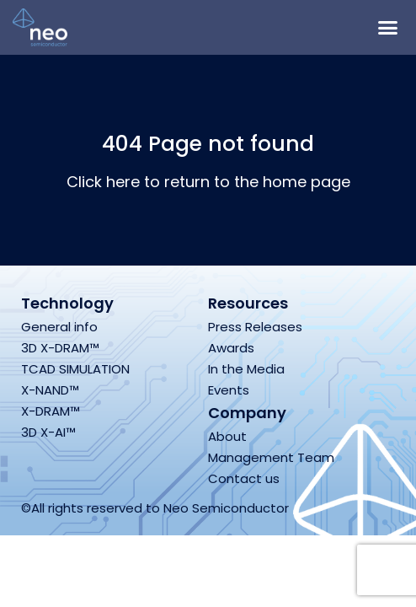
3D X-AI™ (48, 432)
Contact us (244, 478)
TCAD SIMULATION (75, 369)
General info (59, 327)
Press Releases (255, 327)
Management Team (271, 457)
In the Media (246, 369)
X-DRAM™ (50, 411)
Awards (231, 348)
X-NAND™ (50, 390)
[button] (388, 28)
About (227, 436)
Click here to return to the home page (208, 181)
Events (228, 390)
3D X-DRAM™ (60, 348)
